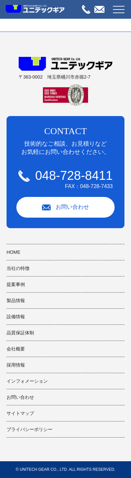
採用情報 (16, 365)
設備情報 (16, 316)
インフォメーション (27, 381)
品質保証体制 (20, 332)
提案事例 (16, 284)
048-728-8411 (65, 179)
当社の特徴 (18, 268)
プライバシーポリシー (29, 429)
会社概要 (16, 348)
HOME (13, 252)
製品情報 (16, 300)
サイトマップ (20, 413)
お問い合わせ (65, 207)
